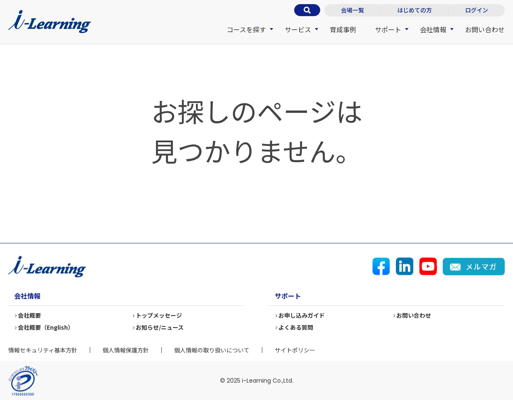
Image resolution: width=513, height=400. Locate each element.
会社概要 (29, 315)
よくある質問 (296, 327)
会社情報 (433, 29)
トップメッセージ (159, 315)
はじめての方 (414, 10)
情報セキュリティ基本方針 (42, 350)
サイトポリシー (295, 350)
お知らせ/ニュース (160, 327)
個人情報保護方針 (126, 350)
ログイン (476, 10)
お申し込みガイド (302, 315)
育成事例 (343, 29)
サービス (298, 29)
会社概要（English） (46, 327)
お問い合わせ (485, 29)
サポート (388, 29)
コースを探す (246, 29)
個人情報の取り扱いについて (211, 350)
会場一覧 (352, 10)
